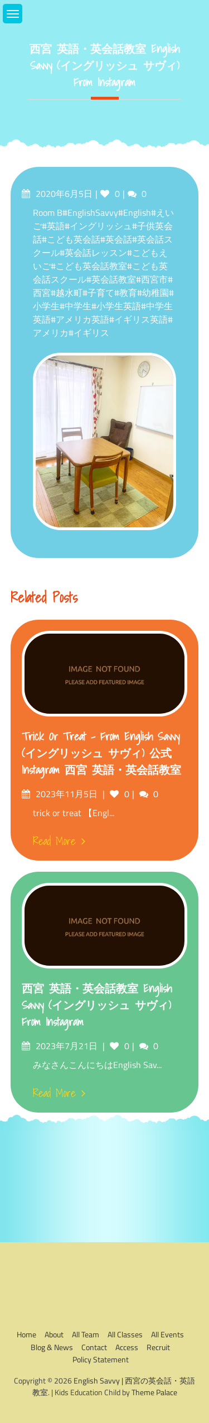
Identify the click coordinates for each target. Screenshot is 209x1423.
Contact (94, 1347)
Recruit (158, 1347)
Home (26, 1334)
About (54, 1334)
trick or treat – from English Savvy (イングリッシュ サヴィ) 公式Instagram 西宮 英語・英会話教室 (101, 753)
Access (126, 1347)
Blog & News (52, 1347)
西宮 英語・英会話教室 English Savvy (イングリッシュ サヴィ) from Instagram (97, 1005)
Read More (59, 841)
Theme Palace (154, 1392)
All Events (167, 1334)
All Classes (125, 1334)
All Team (85, 1334)
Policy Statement (100, 1359)
